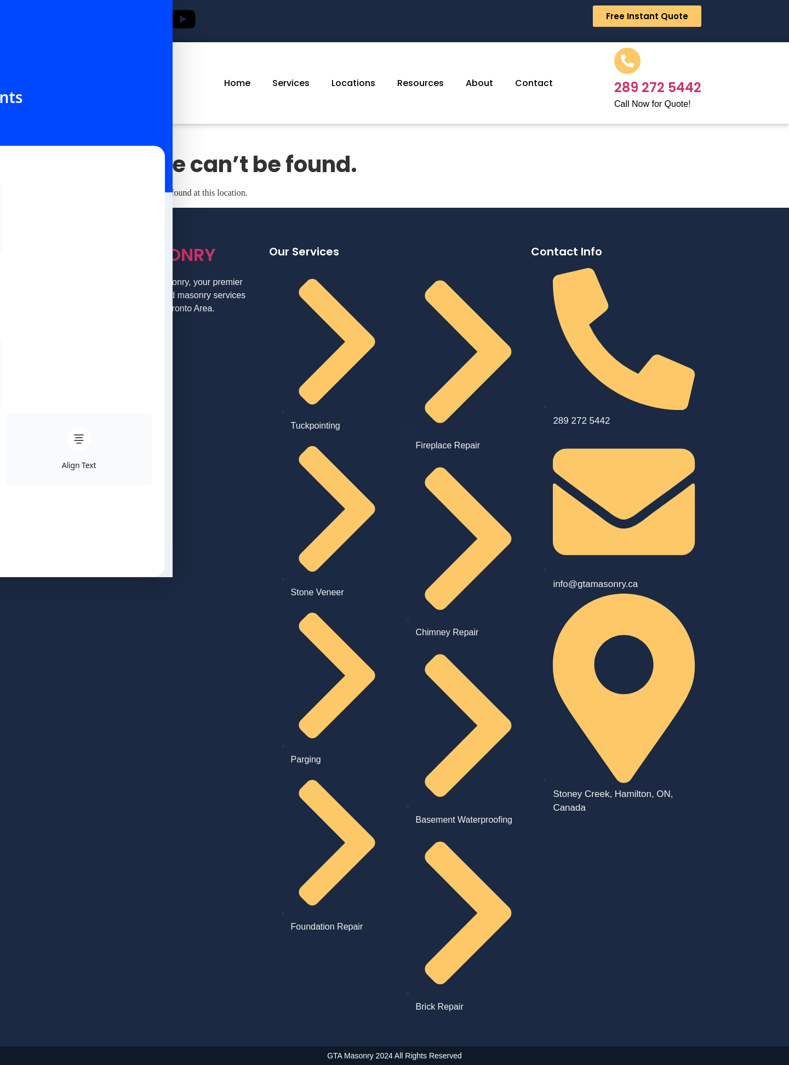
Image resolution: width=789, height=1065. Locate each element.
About (479, 83)
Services (291, 83)
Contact (534, 83)
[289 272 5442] (627, 61)
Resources (420, 83)
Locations (353, 83)
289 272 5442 (657, 87)
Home (237, 83)
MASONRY (152, 254)
